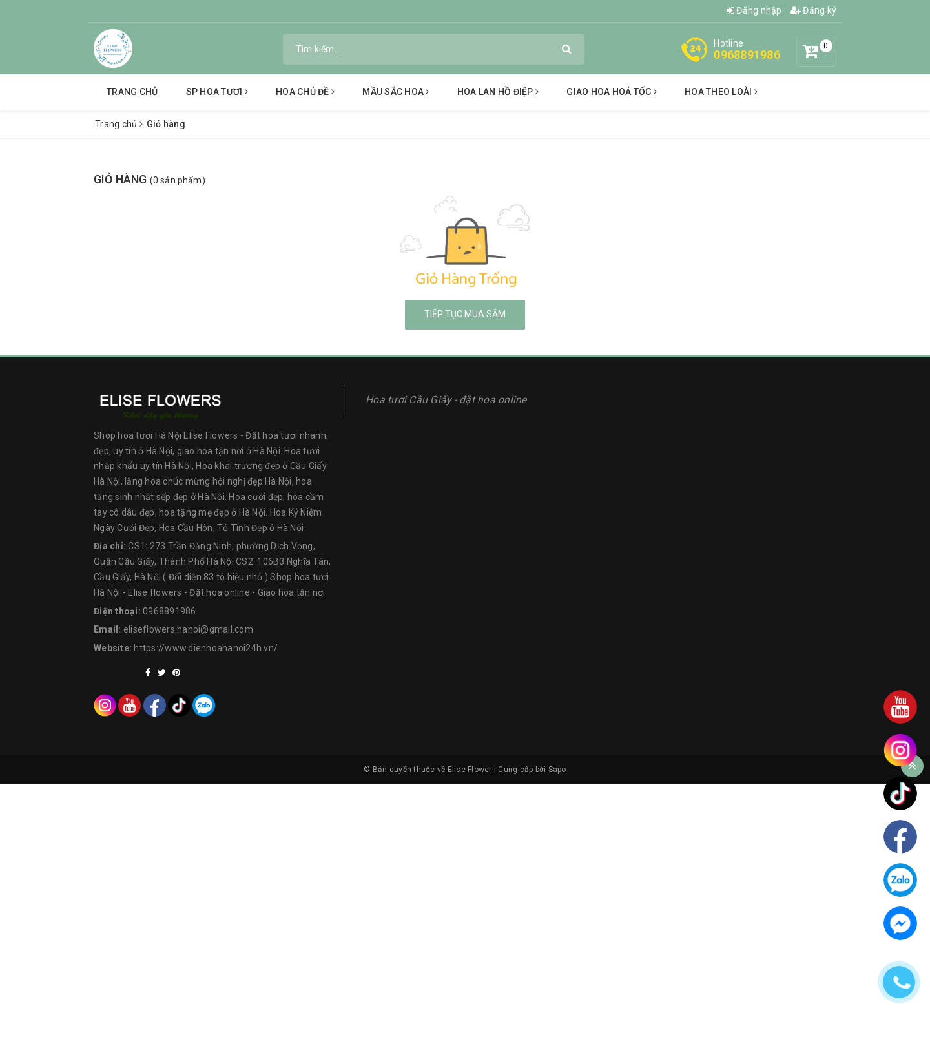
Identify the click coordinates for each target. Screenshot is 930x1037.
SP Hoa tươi (217, 92)
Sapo (557, 769)
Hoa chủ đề (305, 92)
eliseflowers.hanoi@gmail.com (188, 629)
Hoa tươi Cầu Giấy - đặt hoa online (446, 399)
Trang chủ (132, 92)
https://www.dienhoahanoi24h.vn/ (206, 648)
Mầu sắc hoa (395, 92)
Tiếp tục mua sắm (465, 314)
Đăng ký (813, 10)
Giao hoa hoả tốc (611, 92)
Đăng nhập (754, 10)
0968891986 (747, 54)
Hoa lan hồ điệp (498, 92)
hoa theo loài (721, 92)
